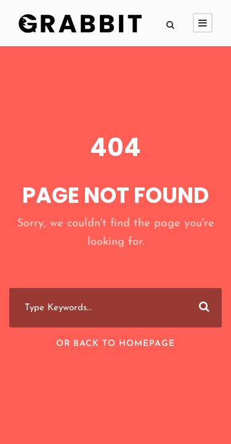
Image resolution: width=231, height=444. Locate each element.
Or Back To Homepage (115, 343)
